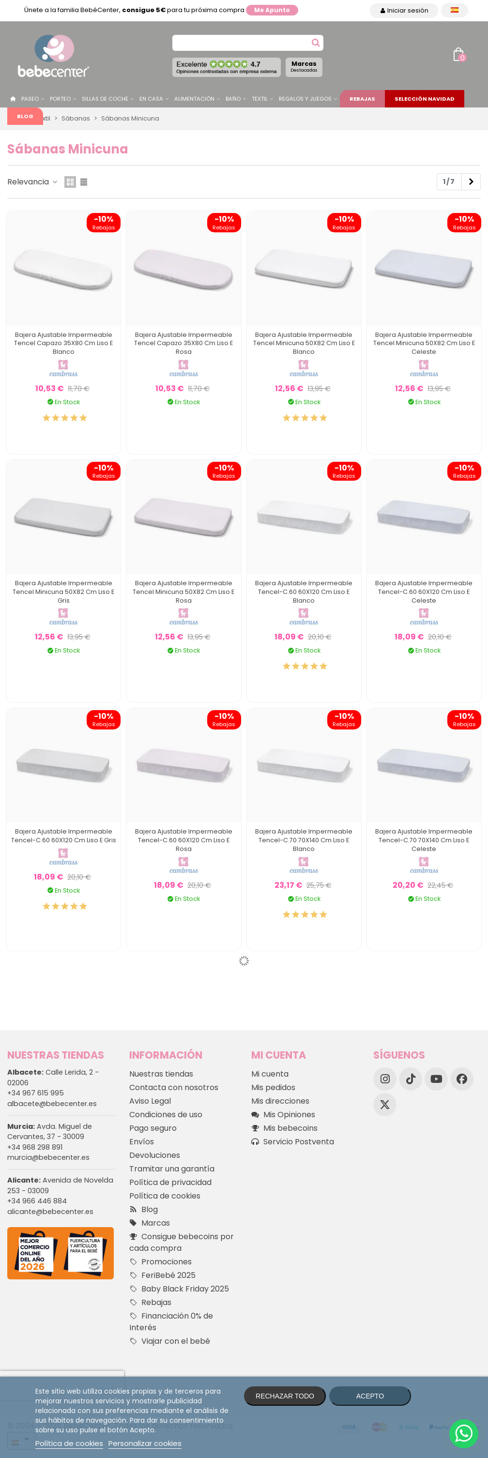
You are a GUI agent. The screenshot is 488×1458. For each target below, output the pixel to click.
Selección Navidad (425, 99)
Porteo (60, 99)
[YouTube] (436, 1079)
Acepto (370, 1396)
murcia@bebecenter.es (48, 1157)
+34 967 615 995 (35, 1093)
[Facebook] (461, 1079)
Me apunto (272, 10)
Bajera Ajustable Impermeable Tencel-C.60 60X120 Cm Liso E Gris (63, 835)
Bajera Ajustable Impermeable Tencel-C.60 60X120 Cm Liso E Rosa (183, 840)
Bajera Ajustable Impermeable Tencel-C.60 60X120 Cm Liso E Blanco (303, 592)
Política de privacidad (170, 1182)
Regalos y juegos (305, 99)
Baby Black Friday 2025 (179, 1289)
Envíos (141, 1141)
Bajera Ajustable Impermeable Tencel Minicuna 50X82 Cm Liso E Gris (63, 592)
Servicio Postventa (292, 1142)
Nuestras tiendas (161, 1073)
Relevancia (33, 181)
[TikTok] (410, 1079)
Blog (25, 116)
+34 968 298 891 (34, 1147)
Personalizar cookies (145, 1443)
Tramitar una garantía (171, 1168)
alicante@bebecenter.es (50, 1211)
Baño (233, 99)
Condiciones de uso (165, 1114)
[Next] (471, 182)
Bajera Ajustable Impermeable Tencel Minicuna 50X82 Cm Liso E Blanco (304, 343)
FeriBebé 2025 (162, 1275)
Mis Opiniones (283, 1115)
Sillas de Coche (105, 99)
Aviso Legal (150, 1101)
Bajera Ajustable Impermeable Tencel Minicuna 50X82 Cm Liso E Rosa (183, 592)
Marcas (304, 66)
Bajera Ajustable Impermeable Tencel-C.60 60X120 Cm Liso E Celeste (424, 592)
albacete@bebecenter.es (52, 1104)
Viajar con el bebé (169, 1341)
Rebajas (362, 99)
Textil (260, 99)
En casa (151, 99)
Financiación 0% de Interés (171, 1321)
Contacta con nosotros (173, 1087)
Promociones (160, 1262)
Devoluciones (154, 1155)
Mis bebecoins (284, 1128)
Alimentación (194, 99)
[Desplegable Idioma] (454, 10)
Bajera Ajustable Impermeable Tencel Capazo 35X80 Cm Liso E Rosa (183, 343)
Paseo (30, 99)
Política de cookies (164, 1195)
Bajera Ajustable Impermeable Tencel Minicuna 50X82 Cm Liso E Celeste (424, 343)
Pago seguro (153, 1128)
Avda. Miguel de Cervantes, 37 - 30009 (49, 1132)
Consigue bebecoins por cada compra (181, 1242)
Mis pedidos (273, 1087)
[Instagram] (384, 1079)
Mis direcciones (280, 1101)
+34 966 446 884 (37, 1201)
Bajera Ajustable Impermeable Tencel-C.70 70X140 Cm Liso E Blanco (303, 840)
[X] (384, 1104)
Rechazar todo (285, 1396)
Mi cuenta (270, 1073)
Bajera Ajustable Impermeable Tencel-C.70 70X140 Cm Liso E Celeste (424, 840)
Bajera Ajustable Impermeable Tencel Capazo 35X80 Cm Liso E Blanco (63, 343)
